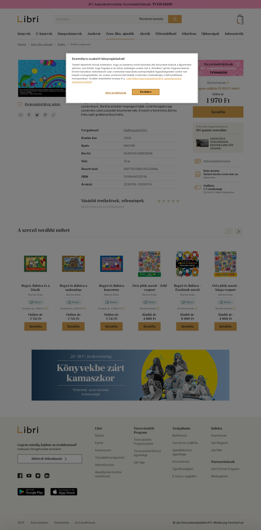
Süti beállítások (115, 92)
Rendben (146, 91)
